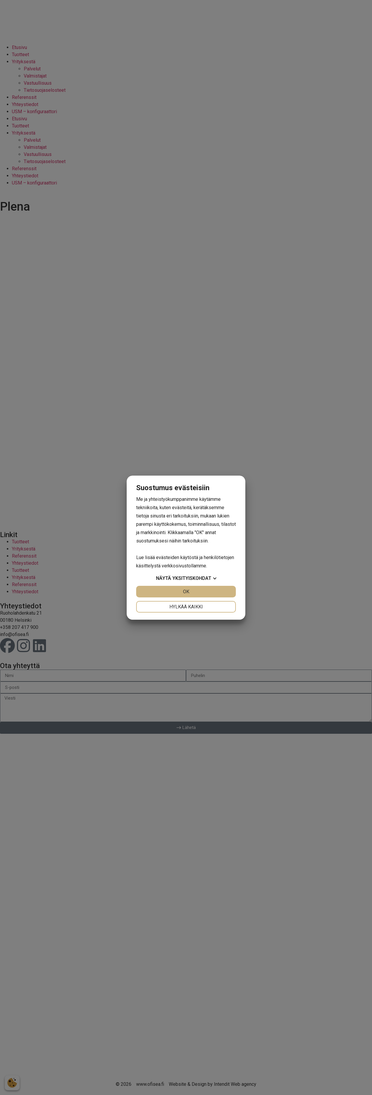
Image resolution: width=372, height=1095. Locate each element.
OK (186, 591)
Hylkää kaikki (186, 607)
